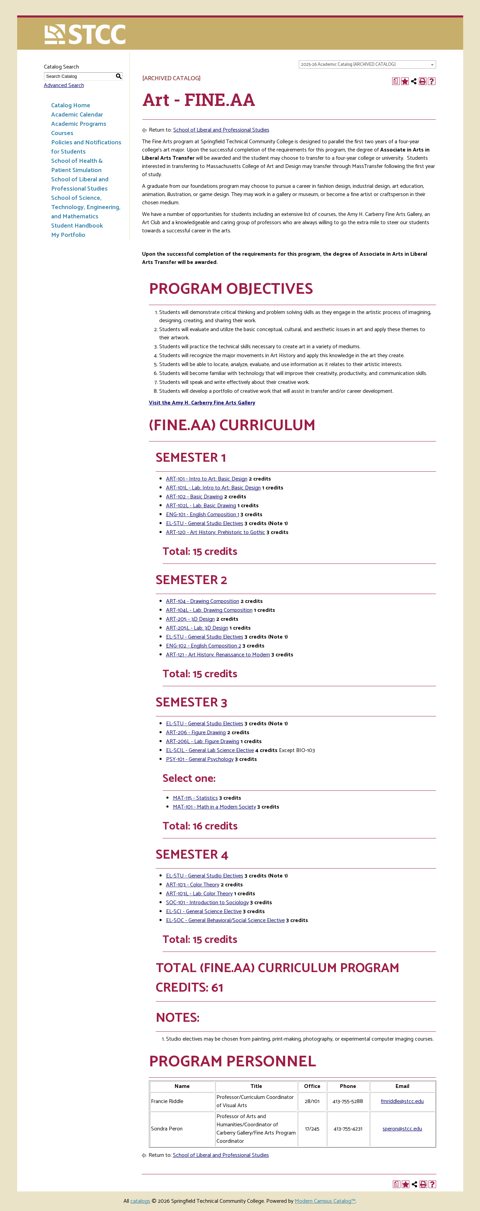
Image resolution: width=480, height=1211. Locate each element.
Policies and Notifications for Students (86, 147)
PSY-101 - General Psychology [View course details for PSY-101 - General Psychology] (200, 759)
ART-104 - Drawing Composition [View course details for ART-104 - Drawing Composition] (202, 601)
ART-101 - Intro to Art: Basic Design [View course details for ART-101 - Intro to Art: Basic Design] (206, 479)
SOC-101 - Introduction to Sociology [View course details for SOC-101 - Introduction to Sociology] (207, 902)
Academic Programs (78, 124)
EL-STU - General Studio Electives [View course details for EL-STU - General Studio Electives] (204, 523)
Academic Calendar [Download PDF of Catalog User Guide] (77, 115)
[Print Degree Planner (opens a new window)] (396, 81)
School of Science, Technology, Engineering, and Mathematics (85, 207)
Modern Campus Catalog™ (325, 1201)
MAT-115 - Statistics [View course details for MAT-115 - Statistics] (195, 798)
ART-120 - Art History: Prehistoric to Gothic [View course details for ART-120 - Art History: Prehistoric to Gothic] (215, 532)
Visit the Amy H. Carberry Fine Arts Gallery (202, 403)
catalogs (140, 1201)
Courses (62, 133)
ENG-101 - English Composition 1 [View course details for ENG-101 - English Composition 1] (202, 514)
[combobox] (367, 64)
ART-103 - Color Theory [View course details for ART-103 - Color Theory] (192, 884)
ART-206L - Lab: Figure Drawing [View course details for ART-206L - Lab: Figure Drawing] (202, 741)
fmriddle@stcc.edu (402, 1101)
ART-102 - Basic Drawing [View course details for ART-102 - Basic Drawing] (194, 496)
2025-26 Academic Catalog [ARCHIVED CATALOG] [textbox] (348, 64)
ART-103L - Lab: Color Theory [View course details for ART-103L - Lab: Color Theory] (199, 893)
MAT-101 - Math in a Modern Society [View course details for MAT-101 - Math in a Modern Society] (214, 807)
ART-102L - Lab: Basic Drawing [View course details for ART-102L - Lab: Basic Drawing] (201, 505)
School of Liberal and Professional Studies (79, 184)
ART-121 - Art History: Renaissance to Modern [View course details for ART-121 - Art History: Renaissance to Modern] (218, 654)
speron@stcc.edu (402, 1129)
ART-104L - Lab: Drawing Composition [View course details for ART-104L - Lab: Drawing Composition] (209, 610)
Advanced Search (64, 85)
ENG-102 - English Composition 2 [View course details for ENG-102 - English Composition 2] (203, 646)
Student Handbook (77, 226)
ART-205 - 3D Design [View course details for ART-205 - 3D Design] (190, 619)
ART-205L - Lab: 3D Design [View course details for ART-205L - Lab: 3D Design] (197, 628)
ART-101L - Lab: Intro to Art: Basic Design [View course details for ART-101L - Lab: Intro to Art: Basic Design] (213, 488)
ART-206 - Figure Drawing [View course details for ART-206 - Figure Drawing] (196, 732)
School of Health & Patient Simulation (77, 165)
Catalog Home (70, 105)
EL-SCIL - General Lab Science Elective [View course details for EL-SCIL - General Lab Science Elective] (210, 750)
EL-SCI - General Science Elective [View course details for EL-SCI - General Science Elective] (204, 911)
